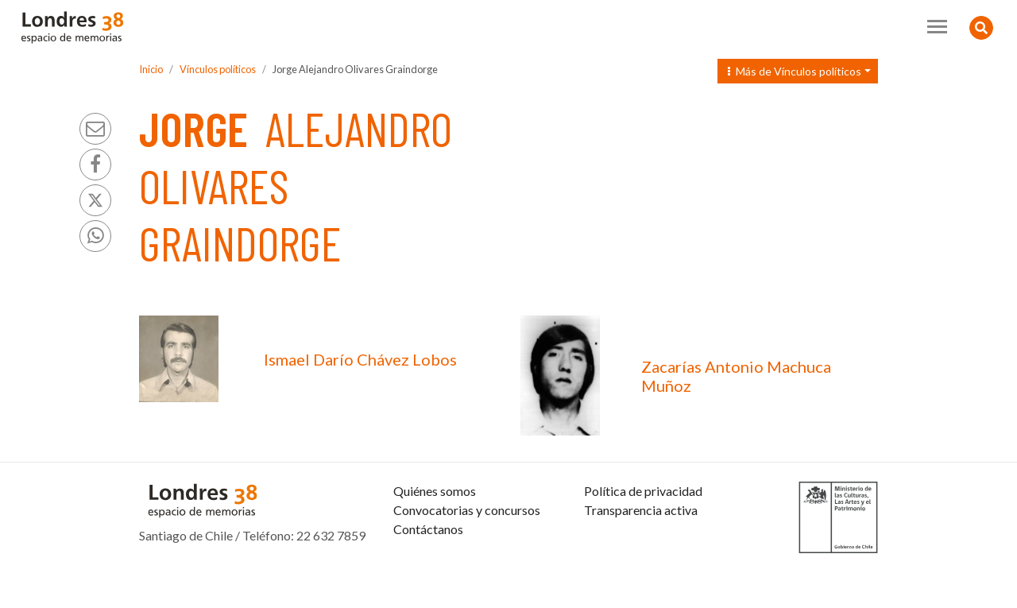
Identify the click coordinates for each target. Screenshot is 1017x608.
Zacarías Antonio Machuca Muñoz (736, 376)
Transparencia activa (641, 548)
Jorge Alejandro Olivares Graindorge (355, 69)
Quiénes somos (434, 528)
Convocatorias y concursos (466, 548)
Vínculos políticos (218, 69)
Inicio (151, 69)
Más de (794, 71)
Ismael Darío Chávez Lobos (360, 359)
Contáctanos (428, 567)
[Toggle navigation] (937, 27)
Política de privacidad (643, 528)
